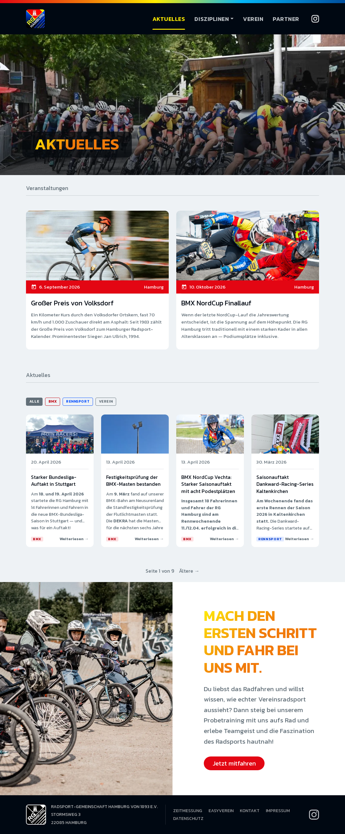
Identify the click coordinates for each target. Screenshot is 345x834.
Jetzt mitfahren (234, 763)
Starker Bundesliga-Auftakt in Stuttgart (53, 480)
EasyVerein (221, 810)
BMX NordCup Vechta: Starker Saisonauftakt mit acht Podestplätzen (208, 484)
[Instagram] (315, 19)
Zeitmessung (187, 810)
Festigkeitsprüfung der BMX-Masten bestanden (133, 480)
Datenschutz (188, 818)
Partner (286, 19)
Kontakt (250, 810)
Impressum (278, 810)
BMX (53, 401)
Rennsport (78, 401)
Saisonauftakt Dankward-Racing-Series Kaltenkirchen (284, 484)
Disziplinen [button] (211, 19)
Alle (34, 401)
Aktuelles (168, 19)
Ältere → (189, 571)
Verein (253, 19)
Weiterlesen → (74, 539)
